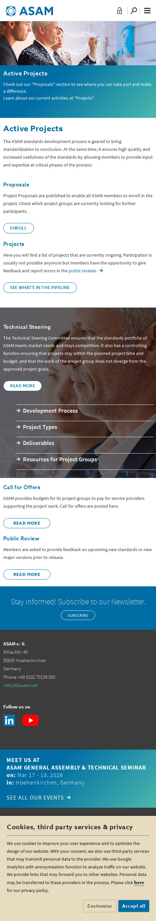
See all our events (35, 797)
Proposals (16, 185)
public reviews (82, 271)
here (139, 882)
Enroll (18, 228)
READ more (26, 524)
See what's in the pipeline (40, 288)
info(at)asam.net (20, 685)
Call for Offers (21, 487)
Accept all (133, 906)
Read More (22, 386)
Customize (99, 906)
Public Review (21, 539)
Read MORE (26, 575)
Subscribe (78, 615)
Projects (14, 244)
